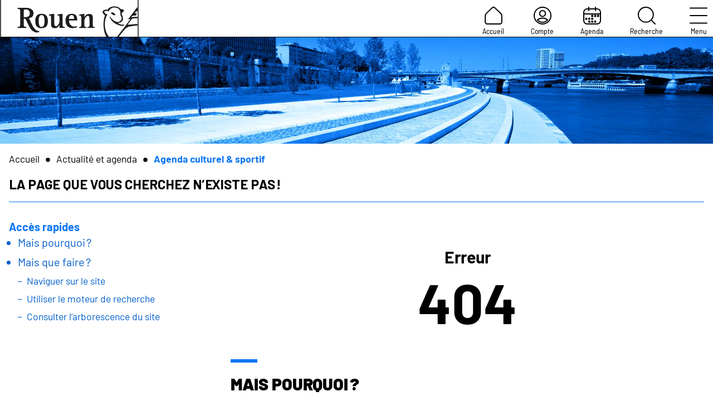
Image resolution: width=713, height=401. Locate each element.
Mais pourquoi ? (54, 242)
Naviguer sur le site (66, 281)
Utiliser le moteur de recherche (91, 298)
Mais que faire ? (54, 261)
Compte (542, 21)
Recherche (646, 21)
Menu (698, 21)
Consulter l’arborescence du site (93, 316)
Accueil (493, 21)
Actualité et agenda (96, 159)
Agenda (591, 21)
